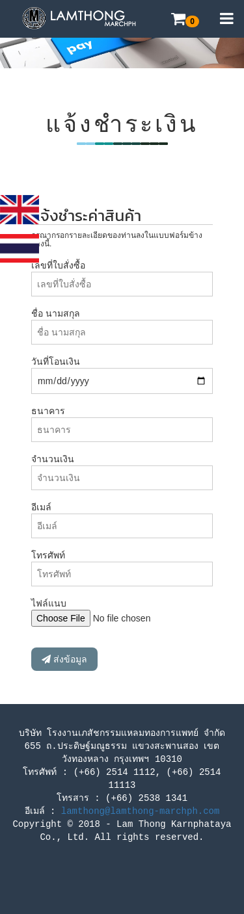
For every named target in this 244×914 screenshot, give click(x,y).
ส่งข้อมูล (64, 659)
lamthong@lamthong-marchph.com (140, 811)
